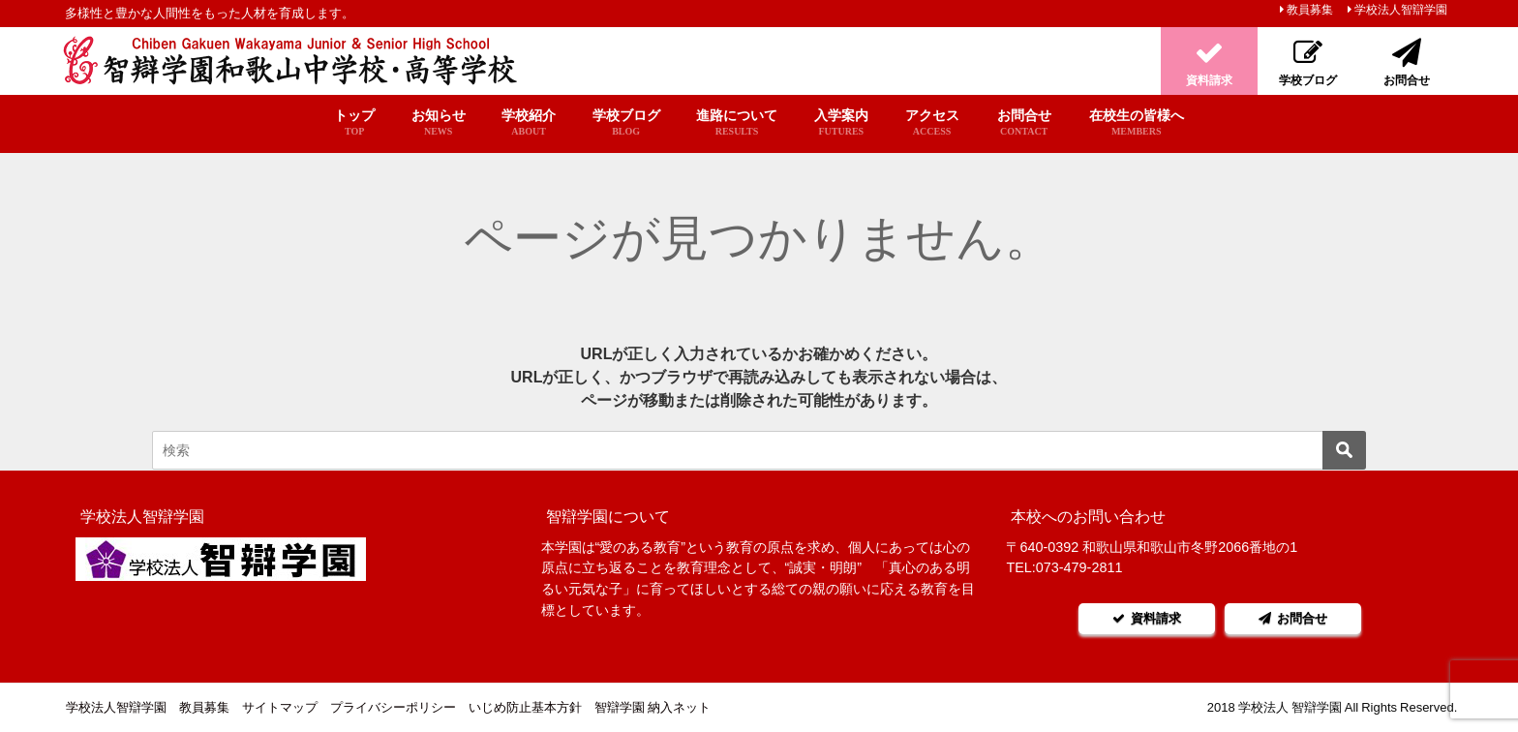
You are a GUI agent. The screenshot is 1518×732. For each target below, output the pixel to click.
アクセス (932, 122)
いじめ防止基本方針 (525, 707)
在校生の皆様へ (1136, 122)
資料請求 (1140, 618)
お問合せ (1023, 122)
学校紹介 (528, 122)
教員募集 (1310, 9)
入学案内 (840, 122)
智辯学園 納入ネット (652, 707)
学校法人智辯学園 (1400, 9)
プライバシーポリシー (393, 707)
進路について (736, 122)
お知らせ (438, 122)
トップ (354, 122)
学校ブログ (626, 122)
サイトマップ (280, 707)
